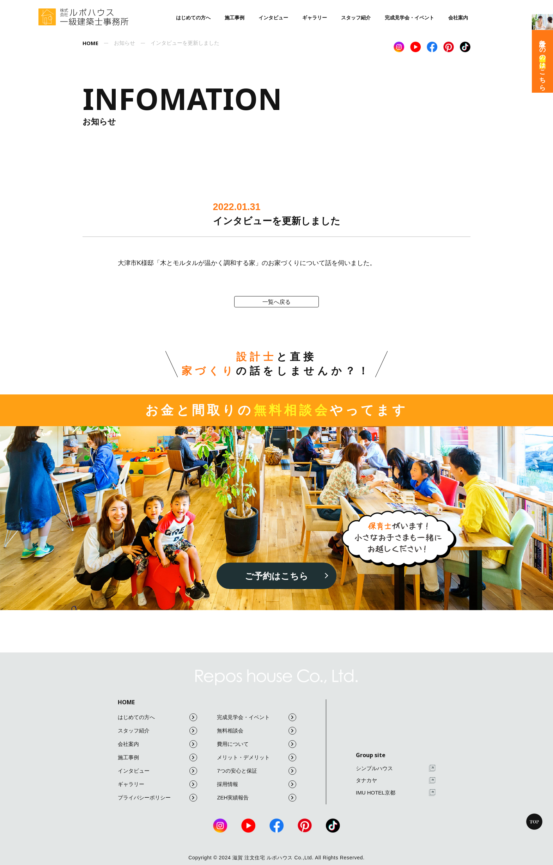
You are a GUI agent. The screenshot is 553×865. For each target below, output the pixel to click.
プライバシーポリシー (157, 798)
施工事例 (234, 17)
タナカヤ (395, 780)
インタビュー (273, 17)
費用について (256, 744)
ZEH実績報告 (256, 798)
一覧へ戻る (276, 302)
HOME (126, 702)
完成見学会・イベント (409, 17)
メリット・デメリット (256, 757)
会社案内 (458, 17)
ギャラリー (314, 17)
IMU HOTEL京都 (395, 792)
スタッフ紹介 (356, 17)
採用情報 (256, 784)
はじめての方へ (193, 17)
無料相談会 (256, 731)
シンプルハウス (395, 768)
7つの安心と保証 (256, 771)
